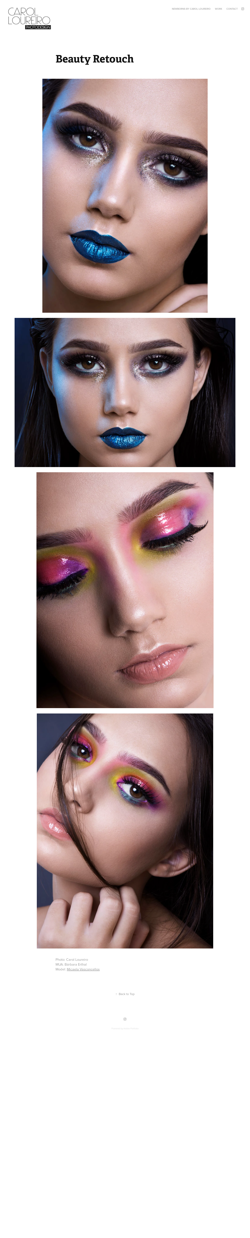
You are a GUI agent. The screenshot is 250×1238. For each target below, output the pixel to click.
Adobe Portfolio (131, 1028)
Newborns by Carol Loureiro (191, 9)
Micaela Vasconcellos (83, 969)
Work (218, 9)
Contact (232, 9)
